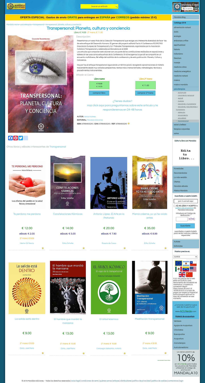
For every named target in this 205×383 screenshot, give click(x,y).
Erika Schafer (67, 243)
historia (177, 49)
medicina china (180, 67)
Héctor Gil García (27, 243)
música (177, 80)
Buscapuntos (179, 334)
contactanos (173, 381)
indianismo (178, 54)
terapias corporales (182, 129)
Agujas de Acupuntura (183, 326)
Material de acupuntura (184, 316)
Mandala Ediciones (95, 120)
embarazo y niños (181, 41)
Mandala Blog (179, 17)
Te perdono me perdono (27, 214)
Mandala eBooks (181, 186)
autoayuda (182, 92)
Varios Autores (90, 117)
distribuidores (125, 381)
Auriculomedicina (181, 348)
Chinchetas (178, 330)
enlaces (116, 381)
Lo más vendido (180, 177)
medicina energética (182, 71)
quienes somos (106, 381)
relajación (181, 112)
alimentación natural (182, 28)
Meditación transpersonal (149, 319)
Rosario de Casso (109, 243)
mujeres (181, 101)
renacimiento (183, 115)
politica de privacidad (142, 381)
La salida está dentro (27, 319)
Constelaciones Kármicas (67, 214)
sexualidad (182, 118)
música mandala (181, 85)
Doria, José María (27, 348)
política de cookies (159, 381)
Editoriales (178, 246)
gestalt (180, 98)
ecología (177, 36)
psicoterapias (26, 25)
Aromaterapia (179, 343)
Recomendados (180, 173)
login (181, 381)
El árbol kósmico (108, 319)
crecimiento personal (186, 95)
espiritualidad (179, 45)
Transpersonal (58, 146)
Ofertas (177, 182)
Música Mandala (180, 191)
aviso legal (75, 381)
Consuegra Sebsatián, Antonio (108, 349)
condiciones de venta (90, 381)
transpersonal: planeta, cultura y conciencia (63, 25)
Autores (177, 242)
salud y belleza (180, 125)
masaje (177, 63)
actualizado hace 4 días (164, 360)
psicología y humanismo (187, 104)
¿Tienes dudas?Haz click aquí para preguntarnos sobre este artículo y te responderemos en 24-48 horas (122, 105)
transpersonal (38, 25)
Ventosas (177, 321)
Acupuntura (178, 339)
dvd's (176, 32)
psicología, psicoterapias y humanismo (187, 108)
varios (176, 133)
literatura (177, 58)
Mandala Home (13, 25)
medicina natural (181, 76)
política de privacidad (184, 208)
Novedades (178, 169)
